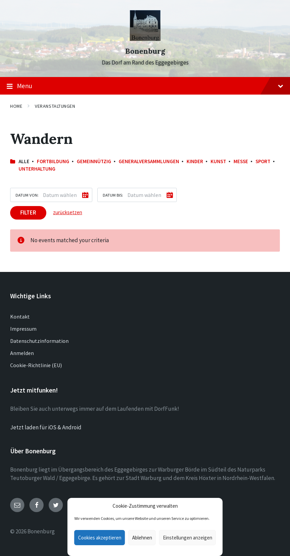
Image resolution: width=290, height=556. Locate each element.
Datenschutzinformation (39, 340)
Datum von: (27, 195)
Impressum (23, 328)
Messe (241, 161)
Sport (263, 161)
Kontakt (20, 316)
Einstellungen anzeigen (187, 537)
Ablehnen (142, 537)
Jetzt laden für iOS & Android (45, 427)
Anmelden (22, 353)
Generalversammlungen (149, 161)
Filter (28, 212)
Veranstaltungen (55, 106)
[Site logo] (145, 39)
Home (16, 106)
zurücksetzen (67, 212)
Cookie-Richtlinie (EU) (36, 365)
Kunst (218, 161)
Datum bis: (113, 195)
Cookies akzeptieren (99, 537)
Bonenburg (145, 51)
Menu (145, 86)
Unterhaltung (37, 169)
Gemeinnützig (94, 161)
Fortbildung (53, 161)
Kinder (195, 161)
